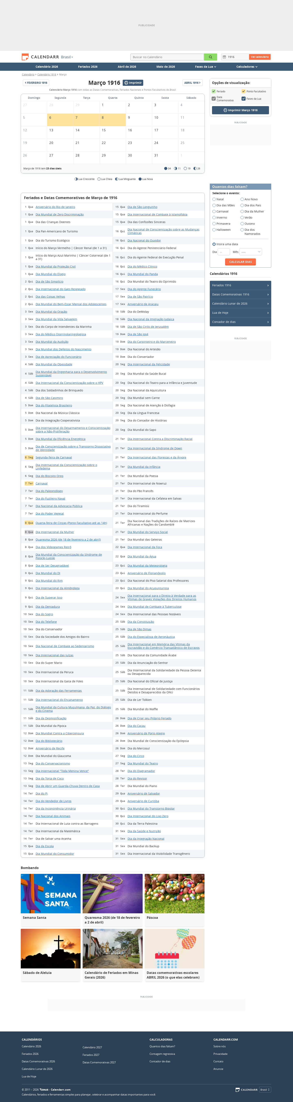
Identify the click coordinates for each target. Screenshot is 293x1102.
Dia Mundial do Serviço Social (148, 532)
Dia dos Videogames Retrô (53, 547)
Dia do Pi (42, 793)
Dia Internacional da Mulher (55, 532)
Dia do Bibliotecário (49, 741)
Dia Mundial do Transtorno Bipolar (151, 808)
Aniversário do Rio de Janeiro (55, 207)
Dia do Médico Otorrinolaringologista (61, 334)
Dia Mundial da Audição (52, 342)
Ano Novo (250, 199)
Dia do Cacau (136, 726)
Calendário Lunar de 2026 (229, 303)
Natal (219, 199)
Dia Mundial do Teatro (143, 763)
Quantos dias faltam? (229, 187)
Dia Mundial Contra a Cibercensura (60, 733)
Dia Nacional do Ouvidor (144, 240)
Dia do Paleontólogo (49, 491)
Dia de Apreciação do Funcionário (58, 357)
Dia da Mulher (254, 211)
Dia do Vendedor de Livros (53, 801)
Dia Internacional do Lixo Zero (148, 816)
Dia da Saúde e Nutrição (144, 831)
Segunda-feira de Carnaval (54, 457)
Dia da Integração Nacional (146, 839)
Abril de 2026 (127, 67)
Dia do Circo (136, 756)
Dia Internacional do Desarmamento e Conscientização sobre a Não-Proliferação (73, 429)
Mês (247, 252)
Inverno (221, 218)
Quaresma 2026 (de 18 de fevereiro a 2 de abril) (68, 539)
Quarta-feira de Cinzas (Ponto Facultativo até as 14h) (71, 523)
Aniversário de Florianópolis (147, 573)
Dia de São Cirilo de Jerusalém (148, 327)
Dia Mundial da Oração (51, 312)
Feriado (218, 91)
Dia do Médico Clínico (142, 266)
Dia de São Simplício (49, 281)
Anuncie (218, 1069)
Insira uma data (226, 244)
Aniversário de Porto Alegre (146, 733)
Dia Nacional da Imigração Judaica (151, 319)
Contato (218, 1061)
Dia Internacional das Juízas (54, 655)
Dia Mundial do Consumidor (55, 854)
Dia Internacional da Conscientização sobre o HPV (69, 383)
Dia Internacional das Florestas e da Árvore (157, 457)
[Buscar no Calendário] (210, 57)
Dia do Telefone (46, 622)
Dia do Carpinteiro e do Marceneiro (152, 342)
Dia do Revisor (137, 778)
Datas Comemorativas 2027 (99, 1062)
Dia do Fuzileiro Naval (50, 498)
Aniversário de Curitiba (143, 801)
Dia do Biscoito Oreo (49, 476)
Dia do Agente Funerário (144, 289)
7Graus (44, 1089)
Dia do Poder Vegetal (50, 513)
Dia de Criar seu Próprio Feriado (149, 718)
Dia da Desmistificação (51, 718)
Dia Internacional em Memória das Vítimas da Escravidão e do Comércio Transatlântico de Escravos (164, 646)
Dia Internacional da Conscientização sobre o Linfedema (66, 466)
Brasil (67, 56)
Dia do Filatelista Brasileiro (54, 405)
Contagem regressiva (162, 1054)
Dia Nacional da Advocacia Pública (59, 506)
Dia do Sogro (44, 614)
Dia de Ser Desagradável (52, 565)
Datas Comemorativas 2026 (38, 1061)
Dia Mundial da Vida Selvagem (56, 319)
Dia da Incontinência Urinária (56, 808)
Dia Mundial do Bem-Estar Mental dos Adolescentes (71, 304)
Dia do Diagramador (141, 771)
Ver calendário (260, 57)
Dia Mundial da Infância (144, 467)
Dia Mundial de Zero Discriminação (60, 214)
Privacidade (220, 1054)
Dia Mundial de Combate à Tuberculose (154, 607)
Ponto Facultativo (254, 91)
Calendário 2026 (47, 67)
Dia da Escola (45, 846)
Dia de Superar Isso (49, 597)
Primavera (222, 224)
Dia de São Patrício (140, 296)
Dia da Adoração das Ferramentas (59, 691)
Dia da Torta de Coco (50, 778)
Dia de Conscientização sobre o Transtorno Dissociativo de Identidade (73, 448)
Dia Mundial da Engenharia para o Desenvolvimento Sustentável (71, 373)
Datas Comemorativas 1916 (230, 294)
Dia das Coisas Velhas (50, 296)
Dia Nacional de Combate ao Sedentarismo (65, 646)
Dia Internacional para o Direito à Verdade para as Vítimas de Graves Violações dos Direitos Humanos (162, 597)
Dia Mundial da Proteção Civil (56, 266)
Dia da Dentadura (48, 607)
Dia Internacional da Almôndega (58, 588)
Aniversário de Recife (50, 748)
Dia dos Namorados (252, 232)
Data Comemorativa (223, 98)
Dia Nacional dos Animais (53, 816)
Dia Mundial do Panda (143, 274)
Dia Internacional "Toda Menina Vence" (62, 771)
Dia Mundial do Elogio (51, 274)
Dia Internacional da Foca (145, 547)
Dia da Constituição (141, 622)
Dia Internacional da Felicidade (149, 364)
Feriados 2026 (87, 67)
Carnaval (42, 483)
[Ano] (231, 57)
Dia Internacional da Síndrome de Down (155, 448)
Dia (221, 252)
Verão (248, 218)
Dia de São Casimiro (49, 398)
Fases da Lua (251, 99)
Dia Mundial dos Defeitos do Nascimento (63, 349)
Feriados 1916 (221, 285)
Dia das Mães (224, 205)
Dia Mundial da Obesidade (54, 364)
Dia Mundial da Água (142, 556)
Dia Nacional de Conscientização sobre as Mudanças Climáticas (163, 231)
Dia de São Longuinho (142, 207)
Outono (249, 224)
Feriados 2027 (91, 1055)
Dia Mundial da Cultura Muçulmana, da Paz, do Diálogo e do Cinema (73, 709)
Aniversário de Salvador (144, 793)
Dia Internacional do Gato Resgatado (60, 289)
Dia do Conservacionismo (53, 763)
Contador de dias (224, 322)
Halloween (222, 230)
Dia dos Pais (252, 205)
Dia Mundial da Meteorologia (147, 565)
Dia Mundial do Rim (49, 581)
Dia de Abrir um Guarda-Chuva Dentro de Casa (68, 786)
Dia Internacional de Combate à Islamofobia (157, 214)
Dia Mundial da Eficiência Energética (60, 439)
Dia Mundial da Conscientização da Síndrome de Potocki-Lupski (69, 556)
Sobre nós (219, 1046)
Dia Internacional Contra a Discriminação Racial (160, 439)
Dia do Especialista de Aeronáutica (151, 637)
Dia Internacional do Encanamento (59, 700)
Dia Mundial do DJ (48, 573)
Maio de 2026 (165, 67)
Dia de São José (138, 334)
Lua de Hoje (220, 313)
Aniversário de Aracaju (143, 304)
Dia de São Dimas (139, 629)
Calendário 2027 (92, 1047)
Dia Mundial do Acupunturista (148, 588)
